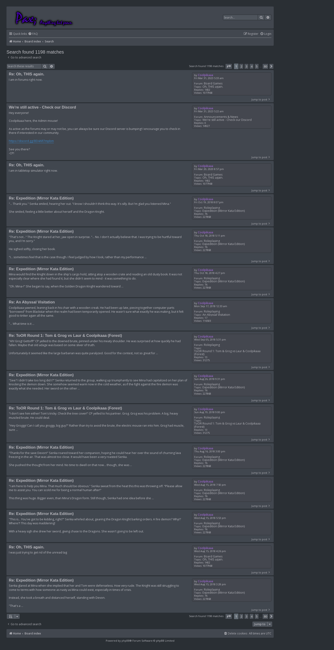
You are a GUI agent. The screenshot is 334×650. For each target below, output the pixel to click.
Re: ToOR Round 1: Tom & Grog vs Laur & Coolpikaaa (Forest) (65, 335)
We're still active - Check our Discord (227, 119)
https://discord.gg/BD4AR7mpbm (31, 141)
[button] (228, 66)
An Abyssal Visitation (216, 314)
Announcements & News (221, 116)
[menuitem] (33, 34)
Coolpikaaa (205, 75)
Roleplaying (212, 207)
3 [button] (246, 66)
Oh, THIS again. (212, 86)
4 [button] (251, 66)
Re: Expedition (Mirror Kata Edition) (41, 198)
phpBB (126, 640)
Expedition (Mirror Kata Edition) (223, 210)
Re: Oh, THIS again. (26, 74)
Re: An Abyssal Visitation (32, 302)
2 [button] (241, 66)
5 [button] (256, 66)
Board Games (213, 83)
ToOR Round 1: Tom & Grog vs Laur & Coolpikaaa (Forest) (227, 353)
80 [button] (265, 66)
